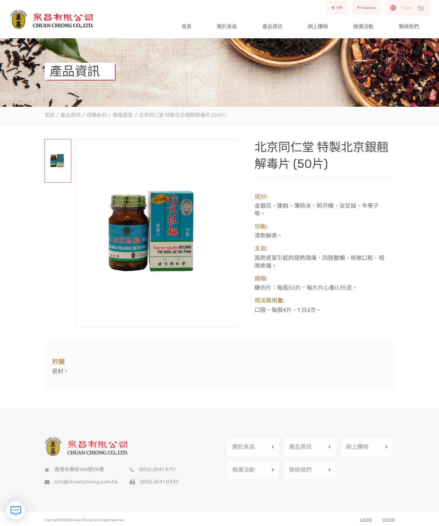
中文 (421, 8)
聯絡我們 (409, 27)
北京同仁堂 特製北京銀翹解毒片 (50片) (182, 115)
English (407, 8)
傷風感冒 (123, 115)
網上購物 (318, 27)
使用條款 (388, 522)
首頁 (186, 27)
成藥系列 (97, 115)
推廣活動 (363, 27)
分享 (337, 8)
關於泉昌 (227, 27)
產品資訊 (272, 27)
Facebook (366, 8)
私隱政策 (366, 522)
